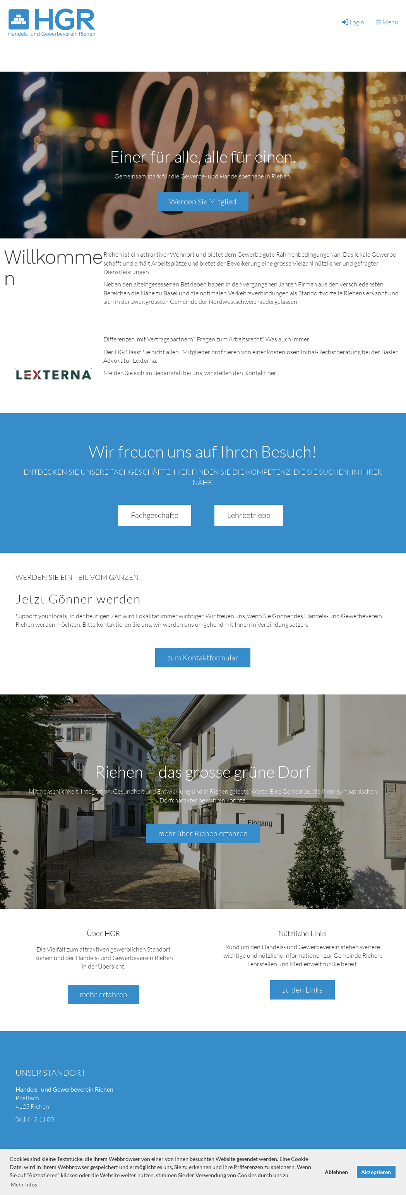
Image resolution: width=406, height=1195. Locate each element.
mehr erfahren (103, 994)
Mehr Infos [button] (24, 1184)
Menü (387, 22)
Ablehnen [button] (336, 1172)
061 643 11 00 (34, 1119)
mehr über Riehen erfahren (203, 833)
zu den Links (302, 989)
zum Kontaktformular (202, 657)
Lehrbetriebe (248, 515)
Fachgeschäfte (154, 515)
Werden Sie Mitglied (202, 201)
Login (352, 22)
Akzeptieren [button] (376, 1172)
